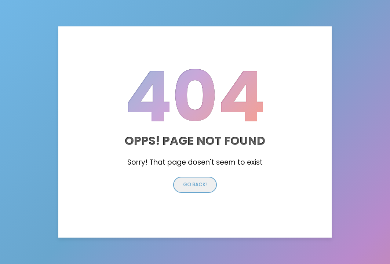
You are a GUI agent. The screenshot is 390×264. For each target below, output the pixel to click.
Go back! (195, 184)
